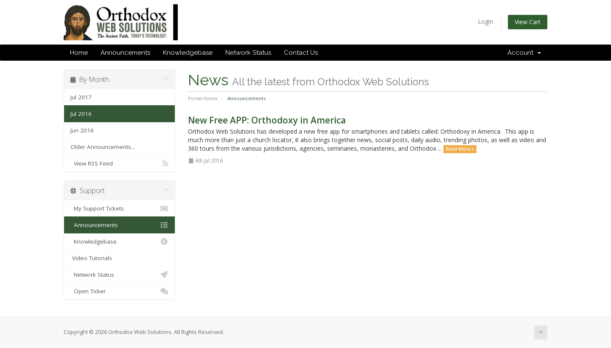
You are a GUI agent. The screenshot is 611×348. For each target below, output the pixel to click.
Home (79, 52)
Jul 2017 (81, 97)
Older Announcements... (102, 147)
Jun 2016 (82, 130)
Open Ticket (119, 291)
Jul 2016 (81, 114)
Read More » (460, 149)
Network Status (248, 52)
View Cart (528, 22)
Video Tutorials (91, 258)
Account (524, 52)
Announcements (125, 52)
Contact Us (301, 52)
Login (485, 21)
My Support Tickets (119, 208)
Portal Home (203, 98)
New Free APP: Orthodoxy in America (267, 120)
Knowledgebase (188, 52)
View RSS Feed (119, 163)
